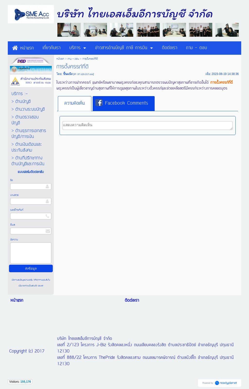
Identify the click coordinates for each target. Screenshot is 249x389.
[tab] (74, 103)
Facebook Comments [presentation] (121, 103)
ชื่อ (11, 180)
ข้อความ (14, 239)
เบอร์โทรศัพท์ (16, 210)
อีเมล (12, 224)
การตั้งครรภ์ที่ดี (221, 83)
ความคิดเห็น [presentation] (74, 103)
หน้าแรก (60, 59)
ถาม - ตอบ (73, 59)
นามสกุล (14, 195)
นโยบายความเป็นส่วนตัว (28, 285)
